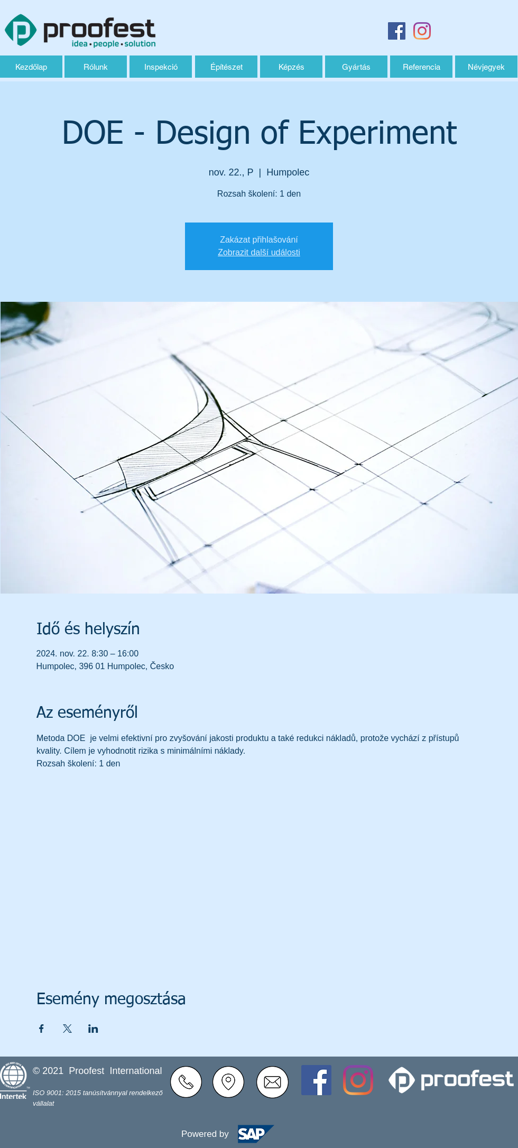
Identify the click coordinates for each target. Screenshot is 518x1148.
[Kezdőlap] (31, 66)
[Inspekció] (161, 66)
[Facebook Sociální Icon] (396, 31)
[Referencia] (421, 66)
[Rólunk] (95, 66)
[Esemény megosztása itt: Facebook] (41, 1028)
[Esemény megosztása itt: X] (67, 1028)
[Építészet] (226, 66)
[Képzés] (291, 66)
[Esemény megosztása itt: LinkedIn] (93, 1028)
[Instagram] (422, 31)
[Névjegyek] (486, 66)
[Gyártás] (356, 66)
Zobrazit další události (259, 252)
